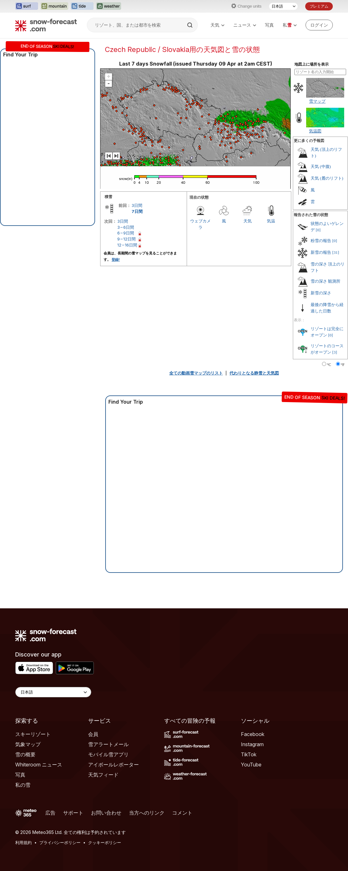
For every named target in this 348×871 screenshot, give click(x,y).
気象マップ (28, 744)
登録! (116, 259)
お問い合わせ (106, 813)
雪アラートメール (108, 744)
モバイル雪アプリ (108, 754)
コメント (182, 813)
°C (329, 364)
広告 (50, 813)
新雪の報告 (321, 252)
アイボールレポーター (113, 764)
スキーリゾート (33, 734)
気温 (271, 220)
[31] (335, 252)
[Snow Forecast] (46, 25)
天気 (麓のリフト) (327, 178)
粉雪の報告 (321, 240)
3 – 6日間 (125, 227)
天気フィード (103, 775)
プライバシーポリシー (60, 842)
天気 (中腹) (321, 166)
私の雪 (22, 785)
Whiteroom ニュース (38, 764)
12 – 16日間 (127, 244)
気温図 (315, 130)
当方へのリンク (146, 813)
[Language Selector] (53, 692)
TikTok (248, 754)
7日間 (137, 211)
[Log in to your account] (319, 25)
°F (343, 364)
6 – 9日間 (125, 232)
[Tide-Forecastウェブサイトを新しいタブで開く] (82, 6)
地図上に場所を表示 (311, 64)
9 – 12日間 (126, 238)
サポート (73, 813)
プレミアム (319, 6)
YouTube (251, 764)
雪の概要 (25, 754)
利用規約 (23, 842)
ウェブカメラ (200, 224)
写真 (269, 25)
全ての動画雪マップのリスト (196, 372)
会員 (93, 734)
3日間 (137, 205)
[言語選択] (283, 6)
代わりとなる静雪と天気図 (254, 372)
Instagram (252, 744)
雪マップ (317, 101)
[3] (334, 352)
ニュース (244, 25)
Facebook (252, 734)
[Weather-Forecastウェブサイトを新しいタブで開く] (108, 6)
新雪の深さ (321, 293)
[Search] (190, 25)
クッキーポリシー (104, 842)
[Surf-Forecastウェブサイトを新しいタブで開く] (26, 6)
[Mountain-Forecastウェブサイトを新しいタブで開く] (54, 6)
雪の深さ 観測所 (325, 281)
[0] (318, 229)
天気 (217, 25)
